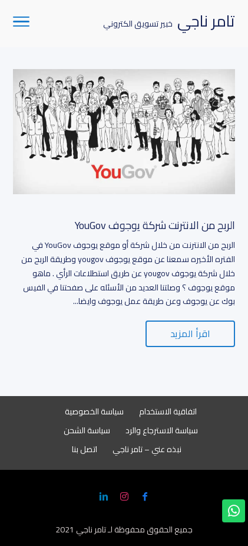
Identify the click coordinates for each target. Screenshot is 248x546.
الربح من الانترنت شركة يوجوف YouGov (155, 225)
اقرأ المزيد (190, 333)
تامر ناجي (91, 529)
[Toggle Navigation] (21, 24)
